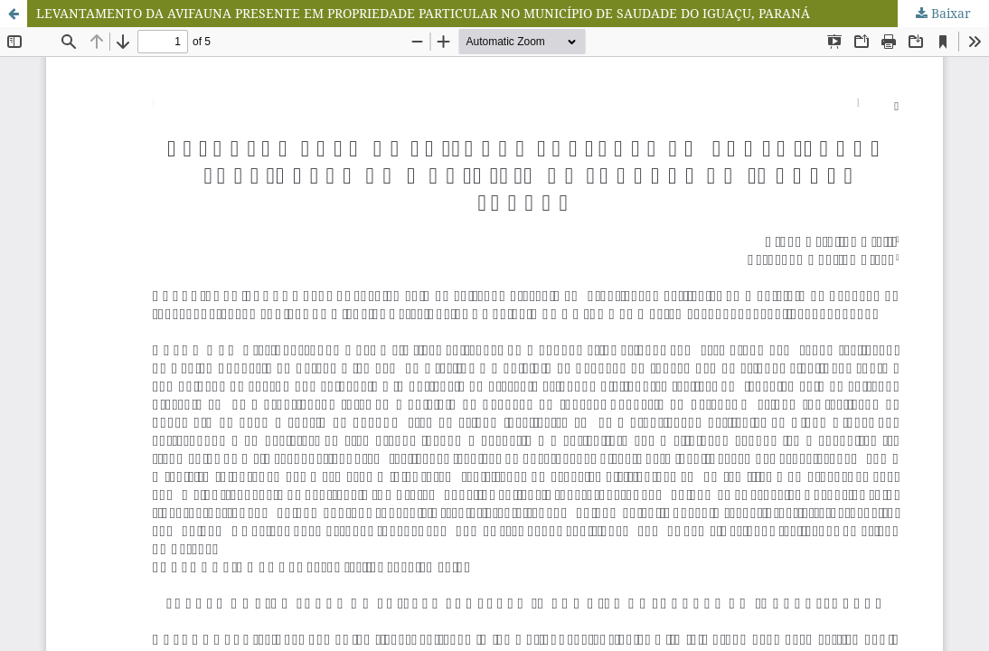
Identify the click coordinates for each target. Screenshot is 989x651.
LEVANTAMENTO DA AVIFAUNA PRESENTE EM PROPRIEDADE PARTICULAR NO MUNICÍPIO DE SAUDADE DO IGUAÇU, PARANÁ (423, 13)
